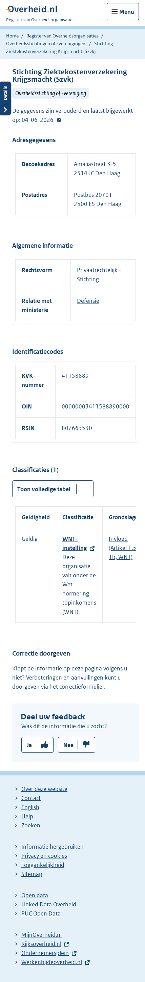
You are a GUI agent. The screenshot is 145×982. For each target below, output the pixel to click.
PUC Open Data (41, 913)
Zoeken (30, 825)
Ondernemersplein (45, 953)
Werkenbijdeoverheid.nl (51, 962)
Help (27, 816)
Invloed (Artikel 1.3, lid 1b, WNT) (127, 548)
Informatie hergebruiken (52, 846)
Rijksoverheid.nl (41, 944)
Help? (59, 120)
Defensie (88, 300)
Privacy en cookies (44, 855)
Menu (126, 12)
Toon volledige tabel (43, 489)
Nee (68, 745)
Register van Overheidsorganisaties (62, 36)
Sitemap (31, 874)
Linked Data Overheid (48, 904)
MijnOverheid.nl (41, 934)
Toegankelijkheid (42, 865)
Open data (34, 895)
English (30, 807)
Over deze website (44, 789)
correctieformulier (81, 686)
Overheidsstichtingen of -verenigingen (45, 44)
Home (12, 36)
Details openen (5, 98)
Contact (31, 798)
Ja (29, 745)
